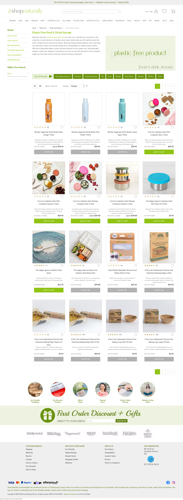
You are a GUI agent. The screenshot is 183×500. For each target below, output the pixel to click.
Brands (13, 21)
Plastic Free (78, 21)
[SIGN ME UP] (122, 421)
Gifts (164, 21)
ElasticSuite (19, 499)
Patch (160, 76)
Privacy (107, 459)
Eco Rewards (31, 466)
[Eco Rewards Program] (57, 389)
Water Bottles (93, 21)
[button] (62, 127)
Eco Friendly (70, 449)
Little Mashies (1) (13, 60)
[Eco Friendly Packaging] (35, 389)
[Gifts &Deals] (80, 389)
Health (137, 21)
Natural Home (70, 456)
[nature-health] (129, 433)
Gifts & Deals (31, 469)
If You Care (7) (12, 40)
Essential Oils (54, 21)
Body (43, 21)
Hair (20, 21)
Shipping (29, 449)
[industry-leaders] (148, 433)
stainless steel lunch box (55, 37)
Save (172, 21)
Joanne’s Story (110, 456)
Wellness (68, 463)
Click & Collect (31, 463)
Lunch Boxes (107, 21)
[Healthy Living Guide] (147, 389)
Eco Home (66, 21)
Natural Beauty (71, 452)
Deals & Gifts (123, 2)
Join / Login (149, 11)
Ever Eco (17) (12, 36)
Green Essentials (91, 76)
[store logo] (24, 11)
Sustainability (110, 452)
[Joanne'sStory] (102, 389)
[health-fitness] (54, 433)
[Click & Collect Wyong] (125, 389)
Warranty (29, 452)
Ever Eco (78, 76)
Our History (109, 449)
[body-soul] (35, 433)
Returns (29, 456)
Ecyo (109, 76)
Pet (150, 21)
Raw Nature (129, 76)
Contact (29, 459)
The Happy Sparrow (63, 76)
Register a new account (106, 2)
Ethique (141, 76)
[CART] (173, 11)
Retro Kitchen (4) (13, 45)
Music (157, 21)
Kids (144, 21)
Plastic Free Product (56, 28)
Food (129, 21)
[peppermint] (72, 433)
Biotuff (118, 76)
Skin (27, 21)
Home (34, 28)
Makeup (34, 21)
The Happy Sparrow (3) (15, 50)
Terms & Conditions (112, 463)
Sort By (65, 86)
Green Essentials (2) (14, 55)
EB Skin (151, 76)
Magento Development (71, 494)
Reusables (120, 21)
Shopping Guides (71, 459)
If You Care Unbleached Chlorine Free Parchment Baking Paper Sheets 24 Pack (49, 342)
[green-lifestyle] (91, 433)
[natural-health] (110, 433)
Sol (103, 76)
